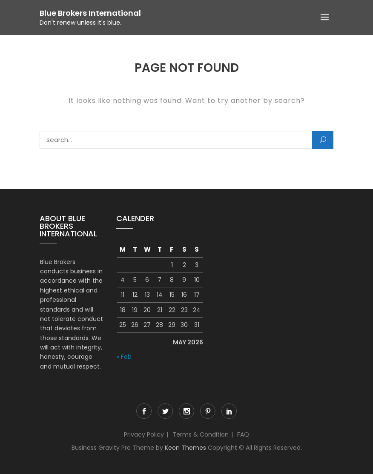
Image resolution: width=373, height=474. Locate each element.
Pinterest (207, 411)
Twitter (165, 411)
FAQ (243, 434)
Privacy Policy (144, 434)
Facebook (144, 411)
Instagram (186, 411)
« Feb (124, 356)
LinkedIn (229, 411)
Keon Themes (185, 447)
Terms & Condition (200, 434)
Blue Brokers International (90, 13)
